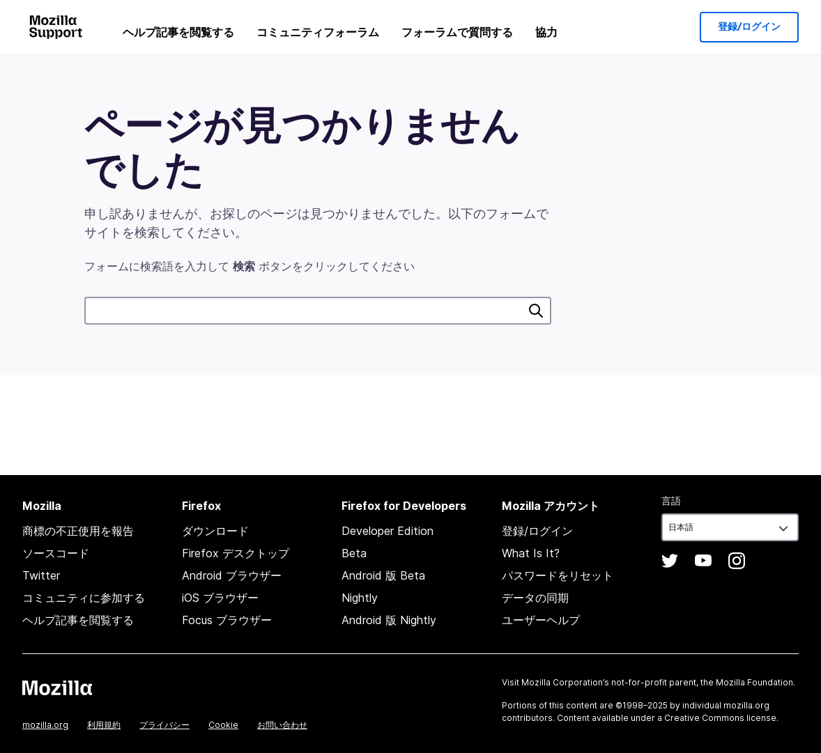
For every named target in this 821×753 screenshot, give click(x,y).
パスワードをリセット (557, 575)
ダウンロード (215, 531)
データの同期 (535, 598)
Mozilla (57, 687)
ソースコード (55, 553)
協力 (546, 32)
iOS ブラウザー (220, 598)
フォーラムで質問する (457, 32)
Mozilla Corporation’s (565, 682)
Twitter (41, 575)
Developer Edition (387, 531)
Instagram (736, 560)
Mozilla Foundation (754, 682)
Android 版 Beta (383, 575)
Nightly (360, 598)
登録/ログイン (749, 27)
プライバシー (164, 725)
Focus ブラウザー (227, 620)
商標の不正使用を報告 (78, 531)
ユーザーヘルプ (541, 620)
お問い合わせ (282, 725)
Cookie (223, 725)
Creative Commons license (720, 718)
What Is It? (531, 553)
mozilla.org (45, 725)
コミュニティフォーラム (317, 32)
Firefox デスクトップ (235, 553)
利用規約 (104, 725)
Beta (354, 553)
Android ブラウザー (232, 575)
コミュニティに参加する (83, 598)
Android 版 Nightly (389, 620)
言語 (671, 500)
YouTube (703, 560)
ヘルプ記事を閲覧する (178, 32)
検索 (536, 311)
